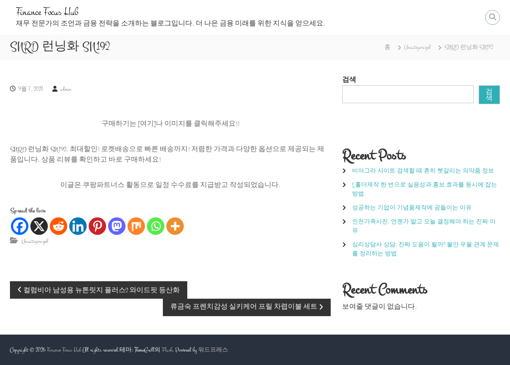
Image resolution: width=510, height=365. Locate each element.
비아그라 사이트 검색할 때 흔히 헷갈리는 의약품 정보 (423, 171)
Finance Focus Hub (47, 12)
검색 (349, 80)
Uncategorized (417, 47)
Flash (167, 350)
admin (66, 89)
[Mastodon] (117, 226)
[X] (39, 226)
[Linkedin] (78, 226)
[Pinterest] (97, 226)
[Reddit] (58, 226)
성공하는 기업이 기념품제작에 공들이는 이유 (412, 208)
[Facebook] (19, 226)
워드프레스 (213, 350)
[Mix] (136, 226)
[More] (175, 226)
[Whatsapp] (155, 226)
